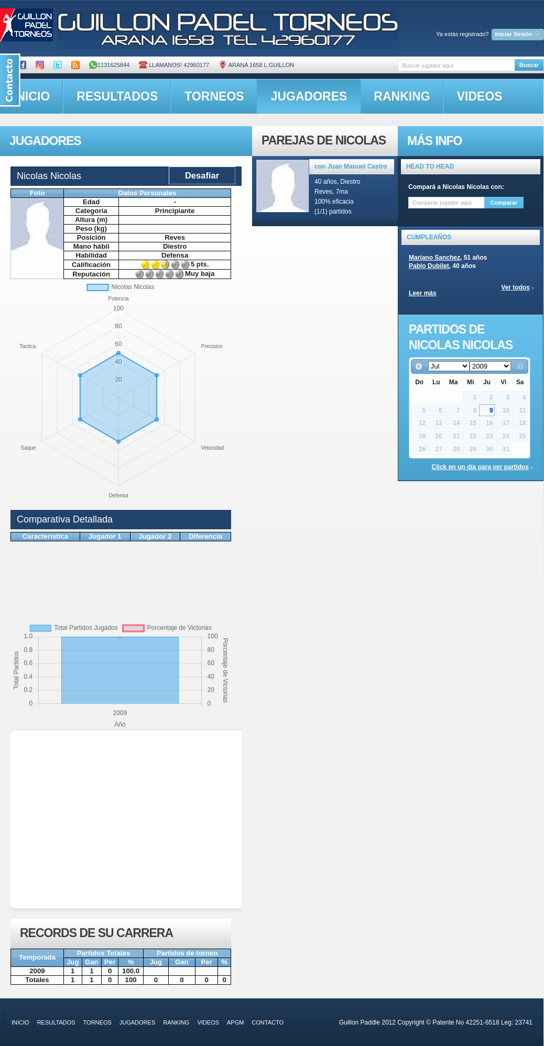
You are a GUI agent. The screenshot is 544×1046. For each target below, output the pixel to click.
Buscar (529, 65)
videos (480, 96)
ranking (402, 96)
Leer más (423, 293)
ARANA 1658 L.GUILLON (256, 65)
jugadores (309, 96)
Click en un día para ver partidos (480, 467)
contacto (268, 1022)
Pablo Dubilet (429, 266)
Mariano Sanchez (434, 257)
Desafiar (202, 175)
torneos (214, 96)
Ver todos (515, 287)
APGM (235, 1022)
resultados (117, 96)
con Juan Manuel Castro (350, 166)
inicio (20, 1022)
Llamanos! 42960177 (174, 65)
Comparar (504, 202)
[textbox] (456, 65)
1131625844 (109, 65)
